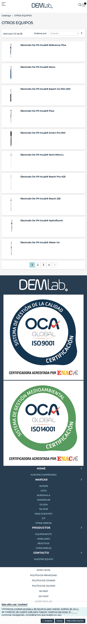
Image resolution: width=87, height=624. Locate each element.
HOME (41, 468)
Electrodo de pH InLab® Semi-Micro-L (42, 154)
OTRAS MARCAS (43, 523)
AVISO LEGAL (44, 570)
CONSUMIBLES (43, 548)
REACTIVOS (43, 543)
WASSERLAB (43, 500)
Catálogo (6, 15)
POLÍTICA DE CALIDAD (43, 586)
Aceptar (48, 620)
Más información (75, 620)
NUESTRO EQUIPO (43, 559)
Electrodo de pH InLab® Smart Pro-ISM (42, 132)
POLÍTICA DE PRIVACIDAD (43, 575)
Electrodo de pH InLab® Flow (37, 110)
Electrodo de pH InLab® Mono (37, 67)
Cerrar (59, 620)
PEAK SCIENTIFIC (43, 513)
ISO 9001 (43, 591)
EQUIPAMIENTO (43, 534)
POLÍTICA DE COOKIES (43, 580)
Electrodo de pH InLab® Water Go (40, 242)
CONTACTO (41, 552)
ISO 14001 (43, 596)
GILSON (43, 504)
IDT (43, 518)
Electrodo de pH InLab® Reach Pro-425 (42, 176)
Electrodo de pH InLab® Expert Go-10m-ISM (45, 89)
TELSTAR (43, 509)
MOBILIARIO (43, 539)
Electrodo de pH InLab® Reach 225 (40, 198)
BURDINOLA (43, 495)
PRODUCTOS (41, 527)
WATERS (43, 486)
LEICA (43, 490)
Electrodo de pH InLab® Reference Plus (43, 45)
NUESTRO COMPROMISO (43, 474)
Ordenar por (40, 33)
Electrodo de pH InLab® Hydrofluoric (41, 220)
